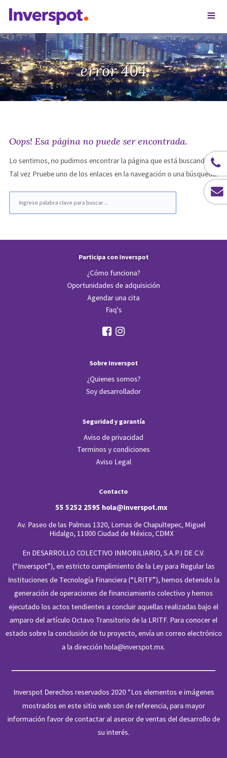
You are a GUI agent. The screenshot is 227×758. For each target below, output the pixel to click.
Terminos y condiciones (113, 449)
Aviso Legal (113, 461)
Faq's (114, 309)
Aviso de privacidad (113, 437)
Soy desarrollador (113, 391)
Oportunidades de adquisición (113, 285)
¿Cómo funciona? (113, 273)
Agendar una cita (113, 297)
